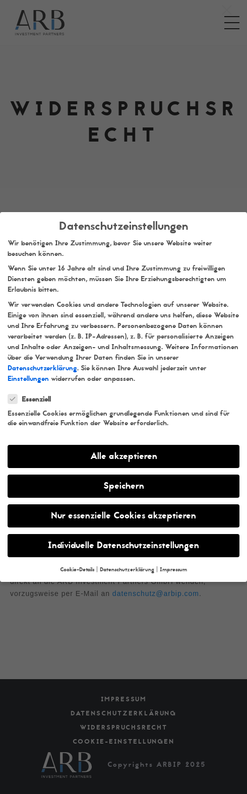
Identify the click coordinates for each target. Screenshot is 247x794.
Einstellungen (28, 378)
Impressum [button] (173, 569)
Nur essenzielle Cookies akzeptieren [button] (123, 515)
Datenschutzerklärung (42, 368)
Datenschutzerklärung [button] (127, 569)
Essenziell (32, 399)
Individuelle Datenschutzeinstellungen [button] (123, 545)
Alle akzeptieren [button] (123, 456)
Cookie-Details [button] (77, 569)
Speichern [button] (123, 486)
